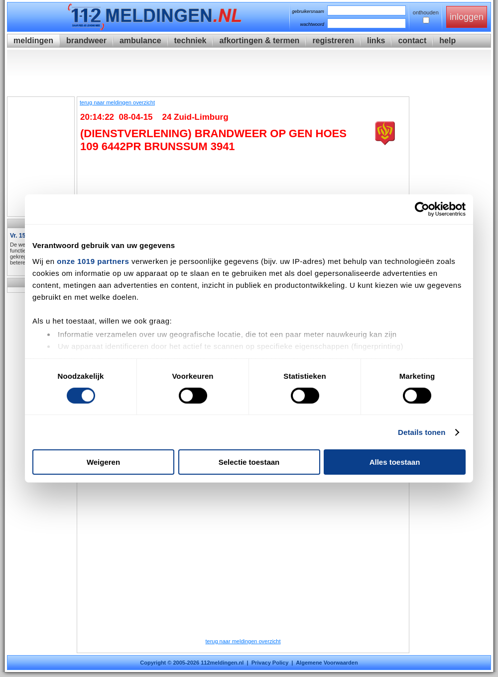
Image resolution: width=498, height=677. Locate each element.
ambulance (140, 40)
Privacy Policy (270, 663)
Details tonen (421, 432)
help (447, 40)
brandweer (86, 40)
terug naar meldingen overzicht (117, 102)
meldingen (33, 40)
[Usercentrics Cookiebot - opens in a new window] (422, 209)
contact (412, 40)
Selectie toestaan (249, 462)
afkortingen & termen (259, 40)
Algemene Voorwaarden (327, 663)
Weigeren (103, 462)
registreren (333, 40)
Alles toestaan (395, 462)
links (376, 40)
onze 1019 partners (93, 260)
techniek (190, 40)
